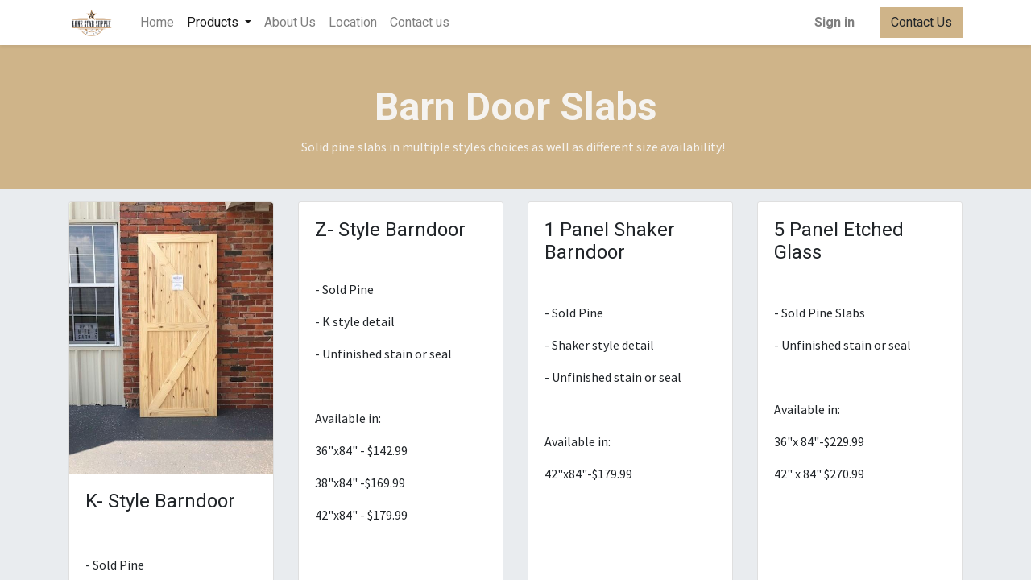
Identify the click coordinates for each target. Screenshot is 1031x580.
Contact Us (921, 22)
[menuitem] (157, 22)
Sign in (834, 22)
